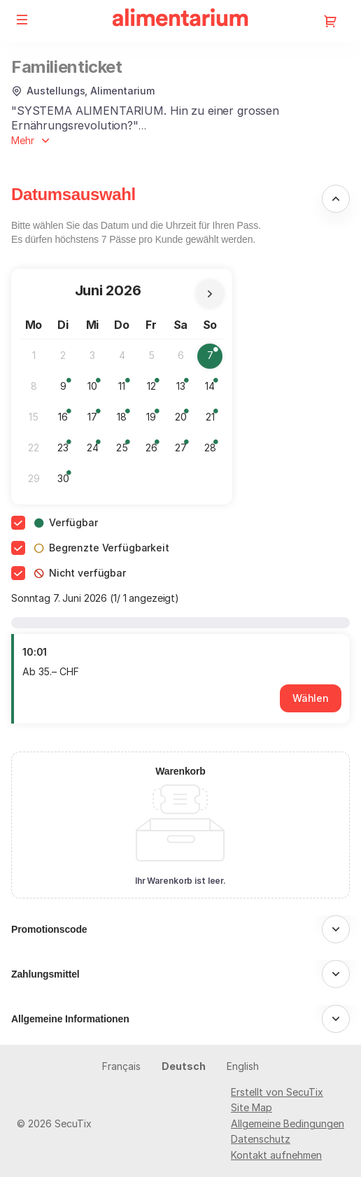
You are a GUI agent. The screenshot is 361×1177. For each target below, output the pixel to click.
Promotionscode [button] (49, 929)
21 (214, 420)
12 (155, 389)
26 (155, 451)
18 (125, 420)
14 (213, 389)
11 (126, 389)
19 (155, 420)
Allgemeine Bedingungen (287, 1123)
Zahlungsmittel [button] (45, 974)
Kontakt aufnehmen (276, 1155)
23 (66, 451)
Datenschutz (260, 1139)
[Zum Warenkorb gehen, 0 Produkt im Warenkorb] (330, 21)
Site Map (251, 1107)
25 (125, 451)
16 (67, 420)
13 (185, 389)
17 (96, 420)
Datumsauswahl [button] (73, 194)
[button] (22, 20)
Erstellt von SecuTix (277, 1092)
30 (66, 481)
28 (213, 451)
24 (96, 451)
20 (184, 420)
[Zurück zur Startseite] (180, 21)
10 (96, 389)
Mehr (22, 140)
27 (184, 451)
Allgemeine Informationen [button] (70, 1018)
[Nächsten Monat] (210, 294)
